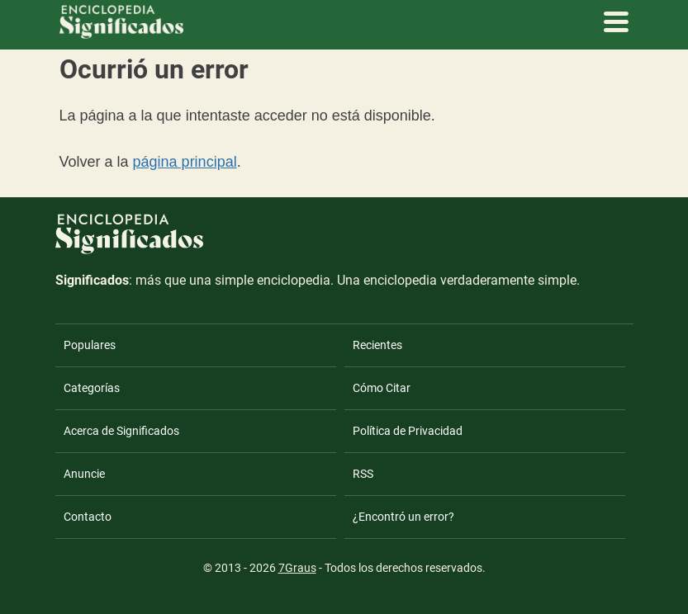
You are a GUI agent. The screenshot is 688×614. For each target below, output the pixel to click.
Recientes (377, 345)
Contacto (88, 516)
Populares (90, 345)
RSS (363, 473)
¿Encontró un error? (403, 516)
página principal (185, 162)
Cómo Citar (381, 387)
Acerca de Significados (121, 430)
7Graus (297, 567)
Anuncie (84, 473)
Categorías (92, 387)
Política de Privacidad (408, 430)
